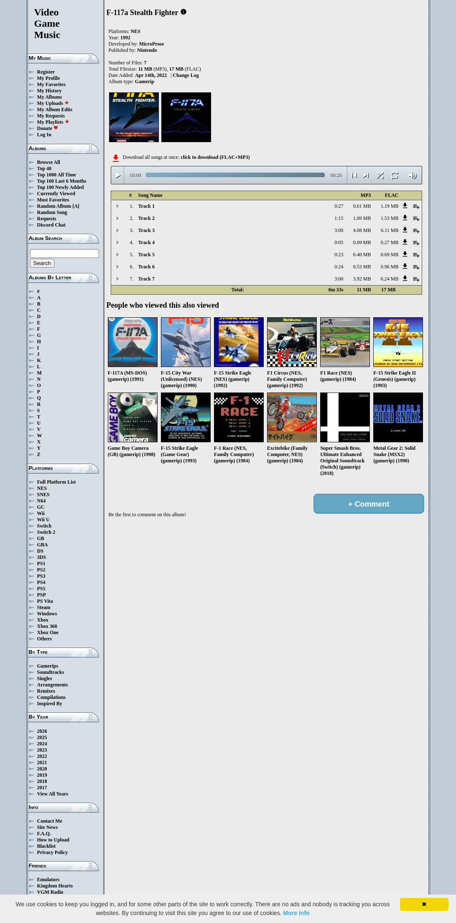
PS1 (41, 563)
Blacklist (46, 846)
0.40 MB (362, 255)
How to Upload (53, 840)
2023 (42, 750)
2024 (42, 744)
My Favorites (51, 84)
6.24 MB (390, 279)
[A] (75, 206)
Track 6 (146, 267)
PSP (41, 595)
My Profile (48, 78)
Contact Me (49, 821)
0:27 (338, 206)
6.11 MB (389, 230)
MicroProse (151, 44)
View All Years (52, 794)
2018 (42, 781)
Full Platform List (56, 482)
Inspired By (49, 703)
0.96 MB (390, 267)
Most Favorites (53, 200)
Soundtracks (50, 672)
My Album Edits (55, 109)
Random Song (52, 212)
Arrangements (52, 685)
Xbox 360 (47, 626)
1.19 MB (390, 206)
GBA (42, 545)
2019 (42, 775)
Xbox (42, 620)
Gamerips (48, 666)
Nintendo (147, 50)
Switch (44, 526)
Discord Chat (51, 225)
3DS (41, 557)
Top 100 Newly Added (60, 187)
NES (42, 488)
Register (46, 72)
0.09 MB (362, 242)
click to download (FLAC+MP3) (215, 157)
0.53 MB (362, 267)
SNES (43, 494)
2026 (42, 731)
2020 (42, 769)
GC (41, 507)
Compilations (51, 697)
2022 (42, 756)
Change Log (186, 75)
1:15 (338, 218)
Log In (44, 135)
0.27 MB (390, 242)
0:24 (338, 267)
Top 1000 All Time (56, 175)
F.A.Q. (44, 833)
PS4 (41, 582)
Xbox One (48, 632)
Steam (44, 607)
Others (44, 639)
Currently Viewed (56, 193)
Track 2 (146, 218)
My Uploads (53, 103)
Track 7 (146, 279)
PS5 (41, 589)
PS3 (41, 576)
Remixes (46, 691)
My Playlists (53, 122)
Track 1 (146, 206)
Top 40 (44, 168)
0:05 (338, 242)
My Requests (51, 116)
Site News (47, 827)
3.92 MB (362, 279)
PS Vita (45, 601)
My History (49, 91)
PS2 (41, 570)
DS (40, 551)
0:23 (338, 255)
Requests (46, 219)
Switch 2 (46, 532)
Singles (44, 678)
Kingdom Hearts (55, 886)
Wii (41, 513)
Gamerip (144, 81)
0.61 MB (362, 206)
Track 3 (146, 230)
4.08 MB (362, 230)
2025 (42, 737)
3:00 (338, 230)
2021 (42, 762)
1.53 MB (390, 218)
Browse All (48, 162)
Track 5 (146, 255)
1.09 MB (362, 218)
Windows (47, 614)
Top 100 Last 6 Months (62, 181)
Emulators (48, 879)
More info (296, 913)
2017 (42, 787)
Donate (48, 128)
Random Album (54, 206)
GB (40, 538)
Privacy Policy (52, 852)
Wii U (43, 520)
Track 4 (146, 242)
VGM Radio (50, 892)
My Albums (49, 97)
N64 (41, 501)
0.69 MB (390, 255)
